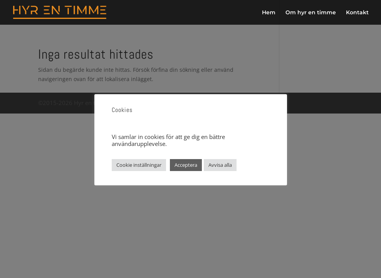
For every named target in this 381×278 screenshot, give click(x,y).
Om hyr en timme (310, 13)
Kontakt (357, 13)
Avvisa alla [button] (220, 164)
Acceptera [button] (186, 164)
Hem (268, 13)
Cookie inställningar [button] (138, 164)
